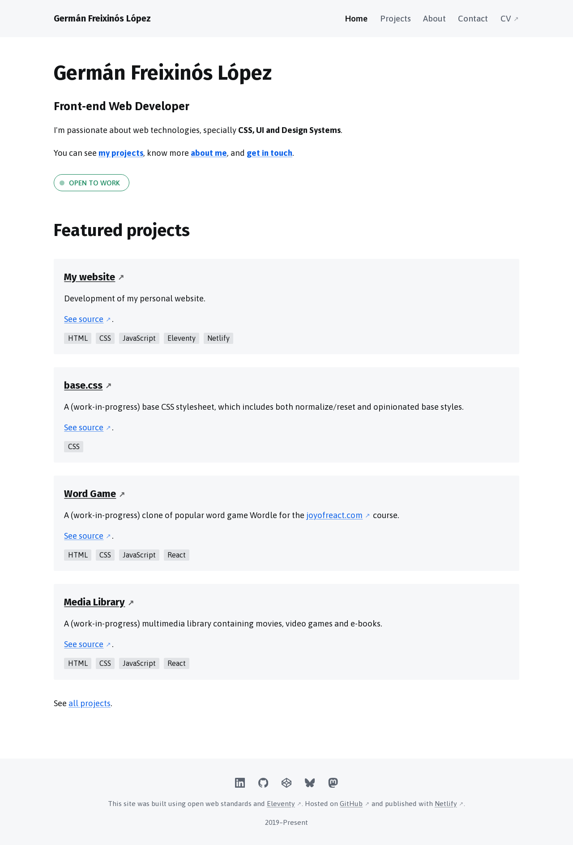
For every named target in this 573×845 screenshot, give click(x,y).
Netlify (446, 803)
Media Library (94, 602)
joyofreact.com (334, 515)
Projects (395, 18)
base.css (83, 385)
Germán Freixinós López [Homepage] (102, 18)
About (434, 18)
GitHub (351, 803)
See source (83, 319)
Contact (473, 18)
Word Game (90, 494)
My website (89, 277)
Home (356, 18)
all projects (89, 703)
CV (505, 18)
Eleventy (281, 803)
